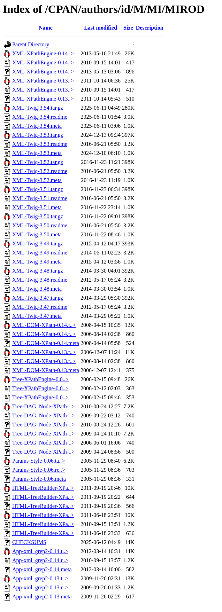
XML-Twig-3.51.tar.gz (37, 189)
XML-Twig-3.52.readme (39, 171)
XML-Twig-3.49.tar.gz (37, 243)
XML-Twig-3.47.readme (39, 307)
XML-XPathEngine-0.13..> (43, 81)
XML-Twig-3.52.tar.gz (37, 162)
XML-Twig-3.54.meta (37, 126)
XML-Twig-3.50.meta (37, 234)
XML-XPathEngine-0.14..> (43, 53)
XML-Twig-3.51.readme (39, 198)
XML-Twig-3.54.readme (39, 117)
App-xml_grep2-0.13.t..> (40, 578)
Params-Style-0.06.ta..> (38, 461)
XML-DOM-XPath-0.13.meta (45, 370)
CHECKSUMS (29, 542)
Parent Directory (30, 44)
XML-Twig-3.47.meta (37, 316)
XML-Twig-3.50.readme (39, 225)
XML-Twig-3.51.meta (37, 207)
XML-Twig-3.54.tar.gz (37, 108)
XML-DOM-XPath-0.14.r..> (44, 334)
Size (128, 28)
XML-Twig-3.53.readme (39, 144)
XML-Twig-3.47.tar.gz (37, 298)
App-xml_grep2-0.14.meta (42, 569)
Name (46, 28)
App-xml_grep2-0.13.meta (42, 596)
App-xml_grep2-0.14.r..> (40, 560)
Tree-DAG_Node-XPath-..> (43, 406)
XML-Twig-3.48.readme (39, 280)
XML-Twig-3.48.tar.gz (37, 271)
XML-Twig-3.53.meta (37, 153)
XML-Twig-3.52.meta (37, 180)
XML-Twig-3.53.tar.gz (37, 135)
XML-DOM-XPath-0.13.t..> (44, 352)
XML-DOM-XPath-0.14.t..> (44, 325)
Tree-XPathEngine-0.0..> (40, 379)
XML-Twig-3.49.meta (37, 262)
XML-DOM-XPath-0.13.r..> (44, 361)
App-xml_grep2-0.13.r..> (40, 587)
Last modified (100, 28)
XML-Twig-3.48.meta (37, 289)
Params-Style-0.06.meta (39, 479)
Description (149, 28)
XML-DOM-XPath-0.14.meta (45, 343)
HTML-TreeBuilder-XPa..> (43, 488)
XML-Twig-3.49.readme (39, 253)
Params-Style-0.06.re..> (38, 470)
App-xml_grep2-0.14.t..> (40, 551)
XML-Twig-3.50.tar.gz (37, 216)
